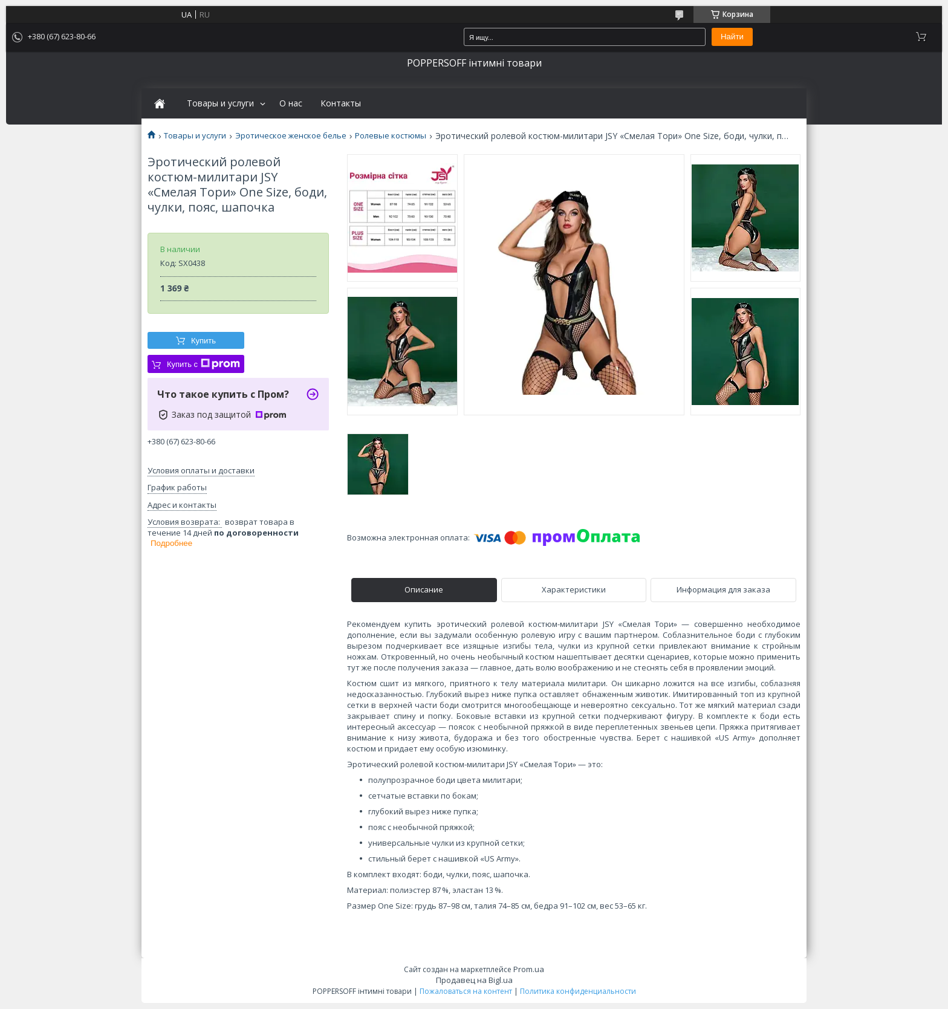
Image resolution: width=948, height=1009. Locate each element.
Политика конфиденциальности (578, 991)
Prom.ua (528, 969)
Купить (203, 340)
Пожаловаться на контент (466, 991)
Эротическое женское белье (290, 136)
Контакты (340, 103)
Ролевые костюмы (390, 136)
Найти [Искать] (732, 36)
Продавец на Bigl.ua (474, 980)
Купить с (203, 364)
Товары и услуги (220, 103)
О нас (290, 103)
